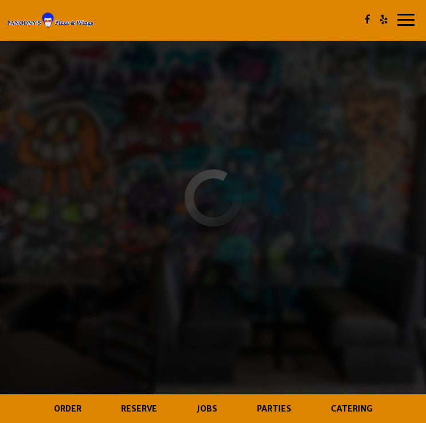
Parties (274, 408)
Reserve (139, 408)
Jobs (207, 408)
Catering (352, 408)
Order (67, 408)
